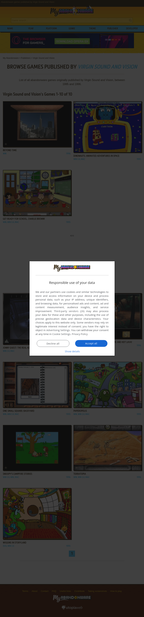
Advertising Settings (58, 330)
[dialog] (72, 308)
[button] (72, 351)
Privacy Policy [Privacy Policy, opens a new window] (80, 334)
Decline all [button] (53, 343)
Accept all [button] (91, 343)
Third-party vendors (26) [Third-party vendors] (69, 311)
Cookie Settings (61, 334)
